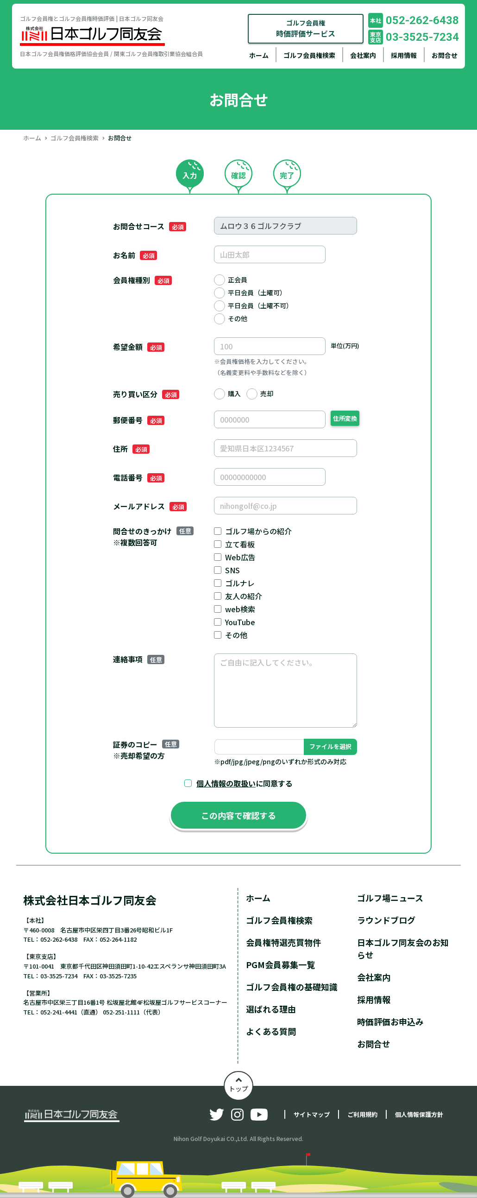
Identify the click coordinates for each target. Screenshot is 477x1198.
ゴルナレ (240, 583)
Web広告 (240, 557)
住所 (131, 448)
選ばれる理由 (271, 1009)
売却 (266, 393)
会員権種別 (142, 279)
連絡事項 (138, 659)
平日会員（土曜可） (257, 292)
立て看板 (240, 544)
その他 (237, 318)
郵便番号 (138, 419)
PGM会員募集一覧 (280, 964)
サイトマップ (312, 1114)
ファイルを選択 (330, 746)
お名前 (135, 254)
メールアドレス (149, 506)
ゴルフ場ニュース (390, 898)
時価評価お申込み (390, 1021)
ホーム (259, 55)
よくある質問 (271, 1031)
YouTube (240, 622)
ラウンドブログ (386, 920)
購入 (234, 393)
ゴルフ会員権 (305, 28)
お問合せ (445, 55)
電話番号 (138, 477)
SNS (232, 570)
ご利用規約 (362, 1114)
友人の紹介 (243, 596)
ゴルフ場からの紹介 (258, 531)
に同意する (244, 783)
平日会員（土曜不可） (260, 305)
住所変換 (345, 418)
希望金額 (138, 346)
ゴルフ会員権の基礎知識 (292, 987)
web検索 (240, 609)
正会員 (237, 279)
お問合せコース (149, 226)
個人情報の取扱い (226, 783)
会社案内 (363, 55)
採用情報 (404, 55)
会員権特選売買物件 (283, 942)
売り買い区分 (146, 393)
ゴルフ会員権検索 (309, 55)
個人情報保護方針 (419, 1114)
